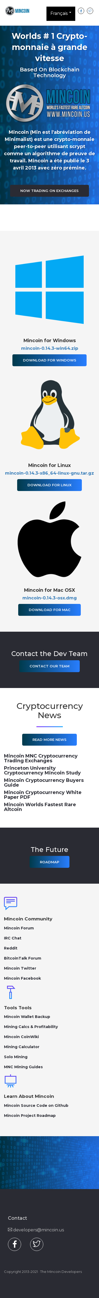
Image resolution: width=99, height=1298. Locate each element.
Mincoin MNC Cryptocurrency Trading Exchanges (41, 758)
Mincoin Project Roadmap (30, 1115)
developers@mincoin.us (36, 1229)
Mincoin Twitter (20, 968)
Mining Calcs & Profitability (31, 1026)
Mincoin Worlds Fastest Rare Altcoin (40, 807)
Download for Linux (49, 485)
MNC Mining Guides (23, 1067)
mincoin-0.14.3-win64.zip (49, 348)
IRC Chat (12, 938)
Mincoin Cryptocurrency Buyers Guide (44, 782)
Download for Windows (49, 360)
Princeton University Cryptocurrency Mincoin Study (42, 770)
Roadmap (49, 862)
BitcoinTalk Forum (22, 958)
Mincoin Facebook (22, 978)
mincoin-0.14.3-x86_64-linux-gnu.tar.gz (49, 473)
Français (60, 14)
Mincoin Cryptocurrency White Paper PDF (43, 795)
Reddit (10, 948)
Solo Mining (15, 1056)
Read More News (49, 739)
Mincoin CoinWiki (21, 1036)
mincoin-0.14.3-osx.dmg (49, 597)
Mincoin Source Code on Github (36, 1105)
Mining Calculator (21, 1046)
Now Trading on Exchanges (49, 191)
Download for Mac (49, 610)
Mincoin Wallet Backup (27, 1016)
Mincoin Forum (19, 928)
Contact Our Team (49, 666)
